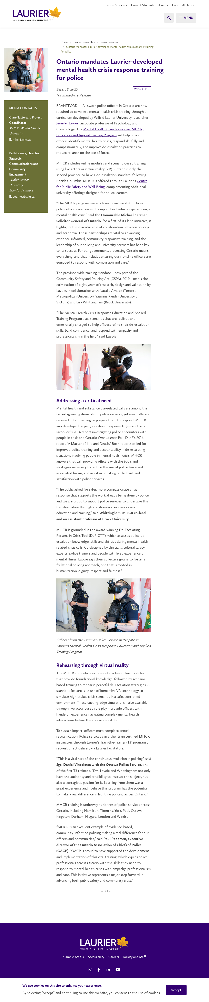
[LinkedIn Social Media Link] (109, 970)
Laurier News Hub (84, 42)
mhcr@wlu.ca (22, 139)
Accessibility (96, 957)
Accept (176, 990)
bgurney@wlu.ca (24, 196)
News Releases (109, 42)
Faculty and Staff (134, 957)
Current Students (142, 5)
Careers (113, 957)
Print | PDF (142, 89)
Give (175, 5)
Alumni (163, 5)
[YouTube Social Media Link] (118, 970)
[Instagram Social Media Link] (91, 970)
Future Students (116, 5)
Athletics (188, 5)
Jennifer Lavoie (67, 123)
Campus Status (73, 957)
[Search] (168, 18)
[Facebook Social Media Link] (100, 970)
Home (64, 42)
